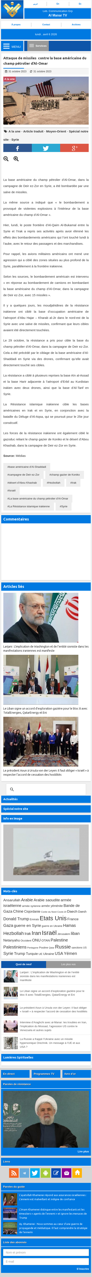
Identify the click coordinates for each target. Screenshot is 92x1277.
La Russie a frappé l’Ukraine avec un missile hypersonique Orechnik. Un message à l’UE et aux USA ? (50, 1042)
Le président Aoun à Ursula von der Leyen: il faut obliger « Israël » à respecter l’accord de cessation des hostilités (53, 1009)
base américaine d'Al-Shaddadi (27, 466)
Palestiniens (14, 947)
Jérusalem (63, 934)
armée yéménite (52, 905)
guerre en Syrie (27, 925)
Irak (74, 482)
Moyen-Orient (56, 131)
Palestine (59, 940)
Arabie (27, 900)
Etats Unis (53, 918)
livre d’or (70, 1073)
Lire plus (83, 1151)
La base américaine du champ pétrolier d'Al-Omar (38, 498)
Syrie (15, 139)
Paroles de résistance (17, 1084)
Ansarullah (11, 900)
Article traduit (33, 131)
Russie (63, 947)
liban (75, 933)
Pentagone (32, 947)
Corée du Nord (49, 912)
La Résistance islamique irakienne (29, 506)
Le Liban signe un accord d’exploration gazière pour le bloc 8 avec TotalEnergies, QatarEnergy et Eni (52, 992)
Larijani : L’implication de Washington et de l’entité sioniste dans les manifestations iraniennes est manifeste (49, 976)
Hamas (69, 925)
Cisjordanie (32, 911)
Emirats (34, 919)
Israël (12, 490)
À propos (16, 24)
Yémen (70, 953)
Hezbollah (54, 482)
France (73, 919)
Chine (18, 911)
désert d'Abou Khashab (23, 482)
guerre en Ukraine (52, 926)
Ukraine (48, 953)
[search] (45, 789)
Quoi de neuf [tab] (23, 964)
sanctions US (79, 947)
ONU (36, 940)
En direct (9, 1073)
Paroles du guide (14, 1186)
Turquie (32, 954)
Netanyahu (11, 940)
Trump (19, 953)
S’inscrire (83, 1268)
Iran (36, 933)
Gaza (8, 925)
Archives (76, 24)
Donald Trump (16, 919)
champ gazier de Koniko (65, 474)
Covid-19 (61, 912)
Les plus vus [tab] (68, 964)
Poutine (43, 947)
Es (80, 4)
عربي (35, 4)
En (58, 4)
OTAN (45, 940)
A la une (14, 131)
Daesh (82, 911)
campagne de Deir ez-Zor (24, 474)
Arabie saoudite (47, 900)
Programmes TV (44, 1073)
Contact (46, 24)
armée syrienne (31, 905)
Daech (72, 911)
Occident (26, 940)
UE (40, 953)
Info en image (12, 818)
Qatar (51, 947)
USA (59, 953)
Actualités (10, 799)
